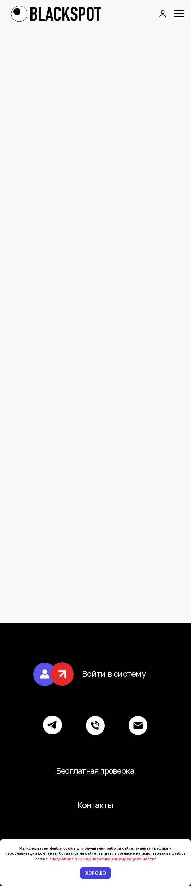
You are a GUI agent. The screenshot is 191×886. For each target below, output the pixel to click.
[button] (162, 13)
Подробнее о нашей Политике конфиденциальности (103, 859)
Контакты (95, 805)
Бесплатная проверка (95, 771)
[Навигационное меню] (179, 13)
